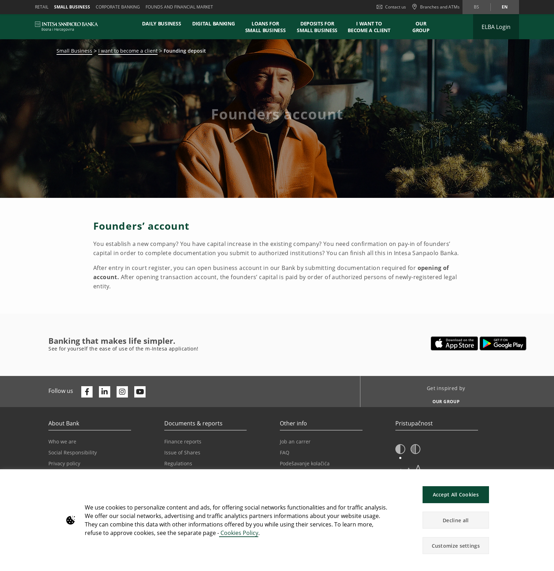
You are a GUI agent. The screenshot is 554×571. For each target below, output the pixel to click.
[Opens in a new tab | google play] (502, 343)
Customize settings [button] (456, 545)
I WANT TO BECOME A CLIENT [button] (369, 27)
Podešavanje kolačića (305, 463)
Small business (72, 7)
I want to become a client (128, 50)
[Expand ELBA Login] (496, 26)
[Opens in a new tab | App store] (454, 343)
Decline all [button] (455, 520)
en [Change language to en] (505, 7)
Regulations (178, 463)
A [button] (418, 468)
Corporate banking (118, 7)
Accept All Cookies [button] (456, 494)
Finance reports (182, 441)
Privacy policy (64, 463)
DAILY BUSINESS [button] (161, 23)
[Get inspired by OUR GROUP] (443, 399)
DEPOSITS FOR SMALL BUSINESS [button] (317, 27)
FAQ (284, 452)
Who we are (62, 441)
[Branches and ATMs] (435, 7)
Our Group (421, 27)
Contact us (391, 7)
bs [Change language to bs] (476, 7)
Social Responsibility (72, 452)
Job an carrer (295, 441)
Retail (41, 7)
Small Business (74, 50)
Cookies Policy (238, 533)
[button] (400, 449)
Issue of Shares (182, 452)
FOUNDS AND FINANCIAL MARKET (179, 7)
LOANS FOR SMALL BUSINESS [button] (265, 27)
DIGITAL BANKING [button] (213, 23)
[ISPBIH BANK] (68, 26)
